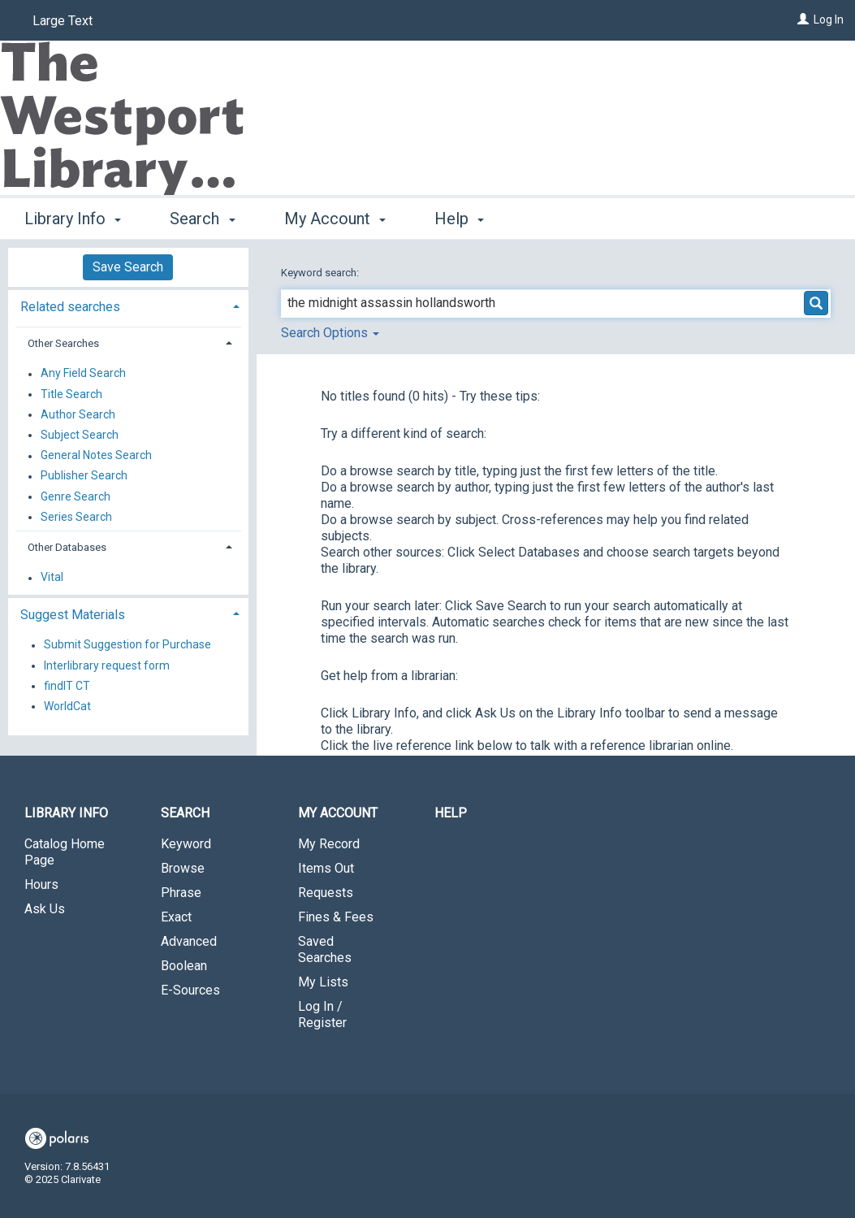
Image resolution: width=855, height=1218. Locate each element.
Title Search (71, 394)
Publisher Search (84, 476)
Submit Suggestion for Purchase (127, 645)
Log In (829, 19)
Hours (41, 884)
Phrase (181, 892)
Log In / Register (322, 1014)
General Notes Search (96, 455)
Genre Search (75, 496)
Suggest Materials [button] (72, 614)
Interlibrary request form (107, 665)
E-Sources (190, 990)
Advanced (189, 941)
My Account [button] (335, 218)
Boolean (184, 965)
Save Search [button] (128, 267)
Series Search (76, 516)
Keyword (186, 844)
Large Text (62, 20)
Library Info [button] (72, 218)
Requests (325, 892)
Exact (176, 917)
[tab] (128, 305)
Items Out (326, 868)
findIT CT (67, 685)
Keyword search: (321, 273)
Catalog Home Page (64, 852)
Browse (183, 868)
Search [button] (202, 218)
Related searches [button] (70, 306)
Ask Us (44, 909)
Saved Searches (325, 949)
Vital (52, 577)
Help (450, 813)
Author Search (78, 414)
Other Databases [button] (67, 547)
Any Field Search (83, 373)
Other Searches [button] (63, 343)
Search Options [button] (330, 332)
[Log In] (803, 19)
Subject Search (80, 434)
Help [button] (459, 218)
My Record (329, 844)
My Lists (323, 982)
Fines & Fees (336, 917)
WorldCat (67, 706)
